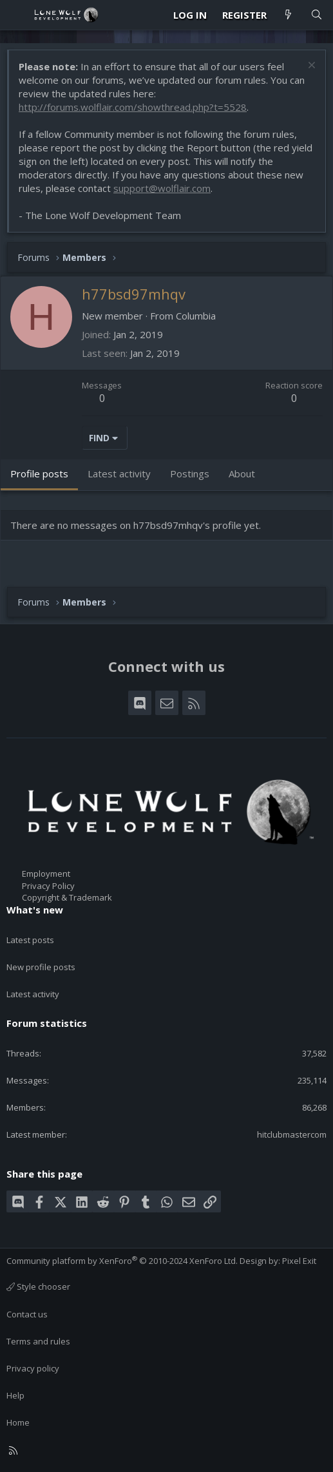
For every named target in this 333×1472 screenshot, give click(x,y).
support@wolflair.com (162, 188)
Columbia (196, 315)
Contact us (27, 1314)
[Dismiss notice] (310, 66)
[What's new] (288, 15)
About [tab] (242, 473)
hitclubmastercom (292, 1134)
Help (15, 1395)
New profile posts (40, 967)
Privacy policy (32, 1368)
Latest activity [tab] (119, 473)
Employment (46, 873)
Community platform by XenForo (122, 1260)
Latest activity (32, 994)
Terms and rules (38, 1341)
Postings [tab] (189, 473)
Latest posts (30, 940)
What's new (34, 909)
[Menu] (17, 15)
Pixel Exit (299, 1260)
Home (18, 1422)
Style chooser (38, 1286)
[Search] (316, 15)
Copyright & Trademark (67, 897)
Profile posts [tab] (39, 473)
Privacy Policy (48, 886)
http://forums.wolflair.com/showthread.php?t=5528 (133, 106)
